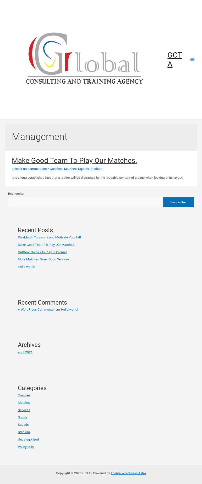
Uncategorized (28, 439)
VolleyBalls (26, 447)
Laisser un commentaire (29, 169)
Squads (83, 169)
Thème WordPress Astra (128, 473)
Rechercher (16, 193)
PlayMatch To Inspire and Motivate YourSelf (49, 237)
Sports (22, 417)
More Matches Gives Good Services (44, 259)
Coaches (56, 169)
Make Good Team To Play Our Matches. (74, 160)
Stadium (96, 169)
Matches (70, 169)
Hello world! (26, 267)
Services (24, 410)
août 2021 (25, 352)
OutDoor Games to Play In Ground (42, 252)
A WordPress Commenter (36, 309)
